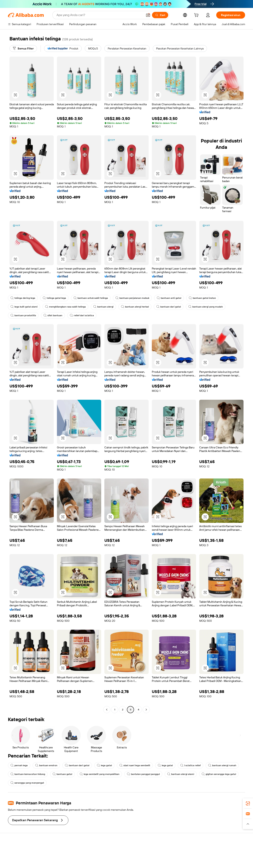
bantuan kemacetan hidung (27, 774)
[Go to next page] (146, 709)
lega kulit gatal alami (24, 306)
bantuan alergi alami (180, 774)
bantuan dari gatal (168, 306)
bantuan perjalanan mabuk (132, 298)
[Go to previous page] (106, 709)
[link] (248, 803)
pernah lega (19, 765)
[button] (148, 15)
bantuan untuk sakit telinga (91, 298)
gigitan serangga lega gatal (219, 774)
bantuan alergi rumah (222, 765)
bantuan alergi (103, 306)
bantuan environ (46, 765)
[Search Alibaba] (100, 15)
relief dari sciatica (82, 315)
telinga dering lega (22, 298)
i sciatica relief (190, 765)
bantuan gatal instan (202, 298)
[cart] (197, 15)
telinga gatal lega (54, 298)
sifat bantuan (52, 315)
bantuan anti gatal (169, 298)
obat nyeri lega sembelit (134, 765)
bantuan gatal (62, 774)
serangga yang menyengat (27, 782)
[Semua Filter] (23, 48)
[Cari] (160, 15)
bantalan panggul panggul (143, 774)
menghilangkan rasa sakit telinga (65, 306)
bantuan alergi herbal (135, 306)
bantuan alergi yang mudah (205, 306)
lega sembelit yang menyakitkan (99, 774)
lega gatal (104, 765)
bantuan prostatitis (23, 315)
